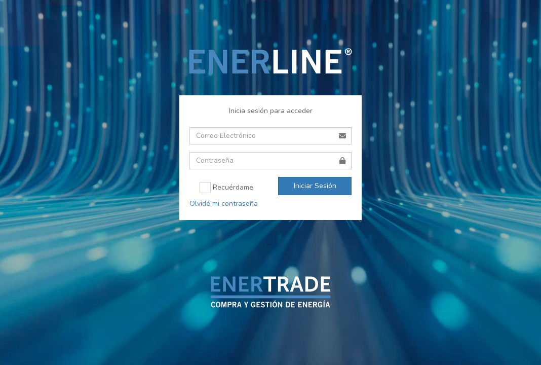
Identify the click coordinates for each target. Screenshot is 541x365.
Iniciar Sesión (315, 186)
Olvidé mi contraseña (223, 203)
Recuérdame (226, 187)
